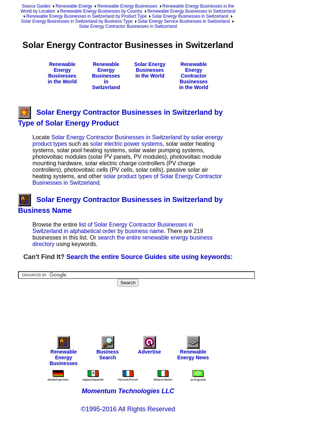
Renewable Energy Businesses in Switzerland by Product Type (86, 16)
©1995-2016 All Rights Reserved (128, 409)
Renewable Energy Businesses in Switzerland (191, 11)
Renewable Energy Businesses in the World (62, 72)
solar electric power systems (126, 144)
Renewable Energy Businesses (127, 6)
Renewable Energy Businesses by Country (101, 11)
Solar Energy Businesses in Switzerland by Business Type (76, 21)
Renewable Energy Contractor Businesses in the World (193, 75)
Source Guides (36, 6)
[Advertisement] (149, 306)
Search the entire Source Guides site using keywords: (149, 256)
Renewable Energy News (193, 349)
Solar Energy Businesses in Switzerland (190, 16)
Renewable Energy (74, 6)
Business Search (107, 349)
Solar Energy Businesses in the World (149, 70)
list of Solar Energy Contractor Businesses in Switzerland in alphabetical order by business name (112, 227)
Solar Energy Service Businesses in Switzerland (184, 21)
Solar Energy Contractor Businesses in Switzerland (128, 26)
